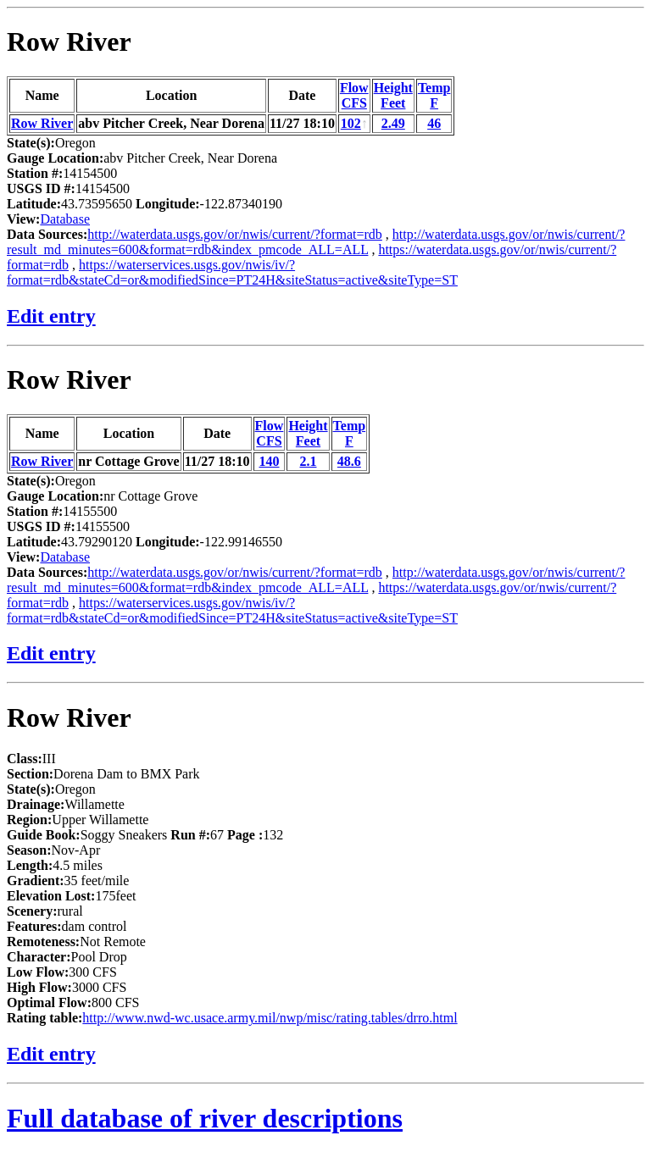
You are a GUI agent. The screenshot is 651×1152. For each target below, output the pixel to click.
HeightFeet (393, 95)
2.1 (307, 461)
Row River (69, 41)
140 (269, 461)
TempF (434, 95)
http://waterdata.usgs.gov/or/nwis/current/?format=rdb (234, 234)
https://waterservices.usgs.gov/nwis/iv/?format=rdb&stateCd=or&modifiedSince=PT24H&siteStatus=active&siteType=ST (232, 272)
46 (434, 123)
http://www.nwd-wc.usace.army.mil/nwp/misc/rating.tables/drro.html (269, 1018)
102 (351, 123)
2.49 (393, 123)
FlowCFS (354, 95)
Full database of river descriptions (205, 1118)
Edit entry (51, 316)
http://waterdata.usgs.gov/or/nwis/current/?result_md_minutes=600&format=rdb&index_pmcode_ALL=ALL (316, 242)
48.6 (349, 461)
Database (65, 219)
